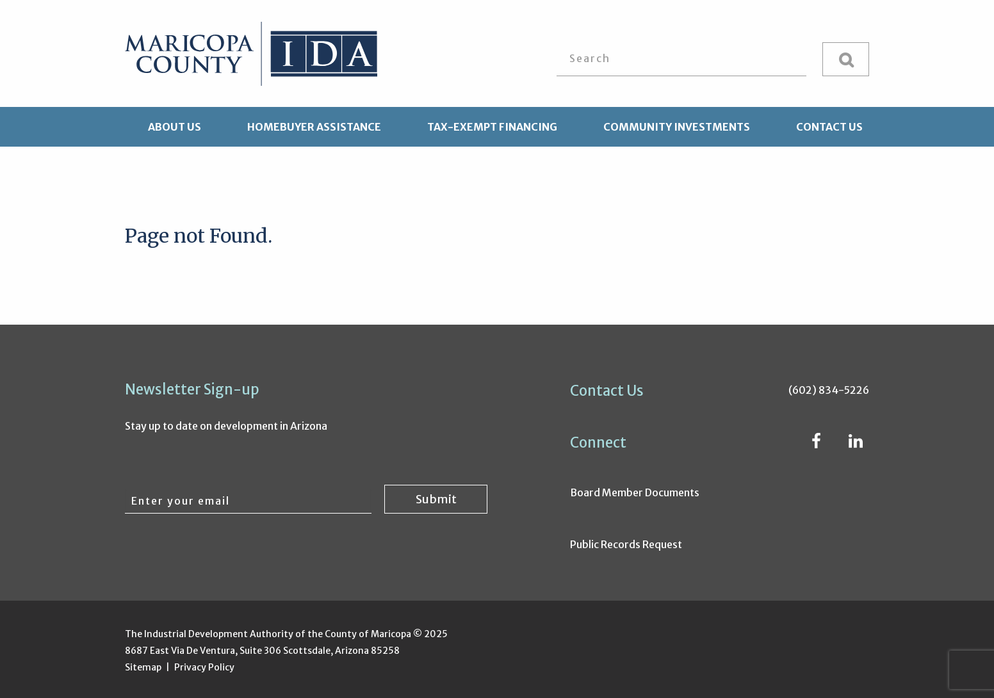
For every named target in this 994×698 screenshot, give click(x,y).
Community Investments (676, 127)
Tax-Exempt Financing (492, 127)
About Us (174, 127)
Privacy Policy (204, 667)
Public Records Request (626, 544)
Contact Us (829, 127)
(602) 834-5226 (828, 390)
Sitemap (143, 667)
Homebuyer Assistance (314, 127)
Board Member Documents (634, 492)
